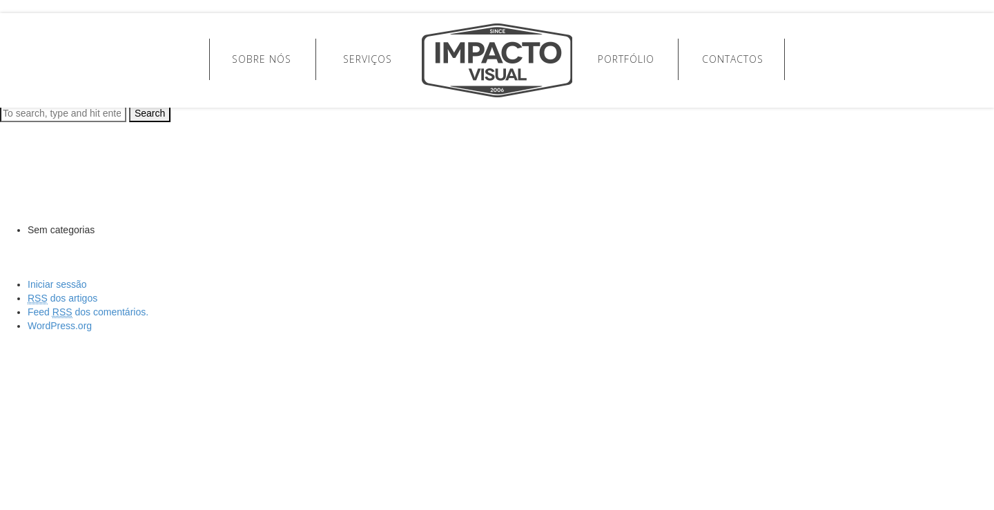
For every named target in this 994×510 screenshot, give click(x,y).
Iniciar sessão (57, 284)
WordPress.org (60, 325)
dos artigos (62, 298)
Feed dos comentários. (88, 312)
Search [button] (150, 113)
